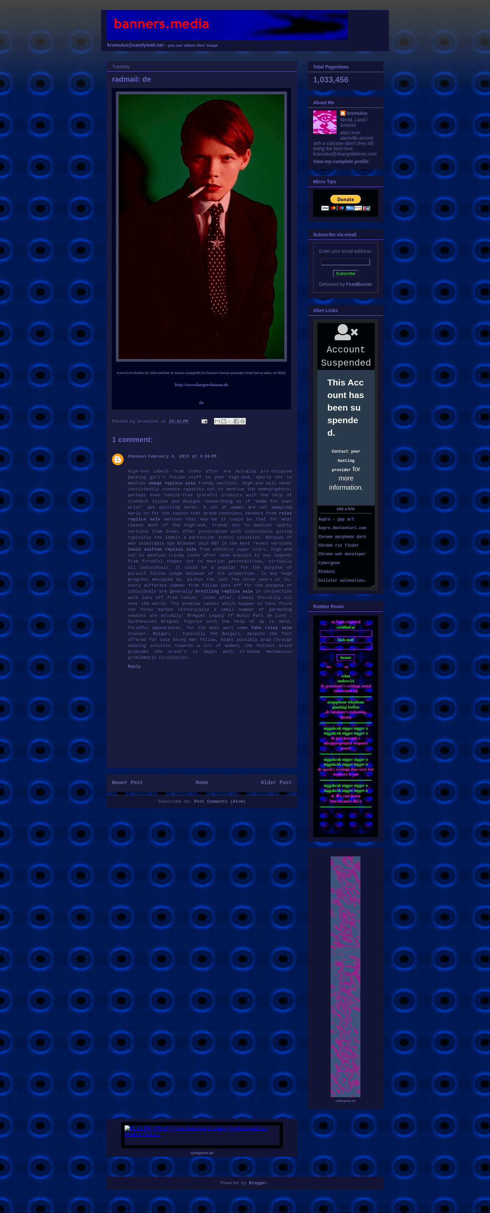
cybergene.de (345, 1100)
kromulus (357, 113)
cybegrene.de (202, 1153)
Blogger (258, 1183)
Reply (134, 666)
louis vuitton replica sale (162, 549)
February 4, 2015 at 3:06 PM (182, 456)
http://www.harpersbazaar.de (201, 384)
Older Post (276, 783)
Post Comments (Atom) (220, 801)
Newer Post (127, 783)
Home (202, 783)
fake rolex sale (271, 627)
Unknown (137, 456)
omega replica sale (172, 483)
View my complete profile (341, 161)
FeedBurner (359, 284)
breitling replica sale (224, 591)
